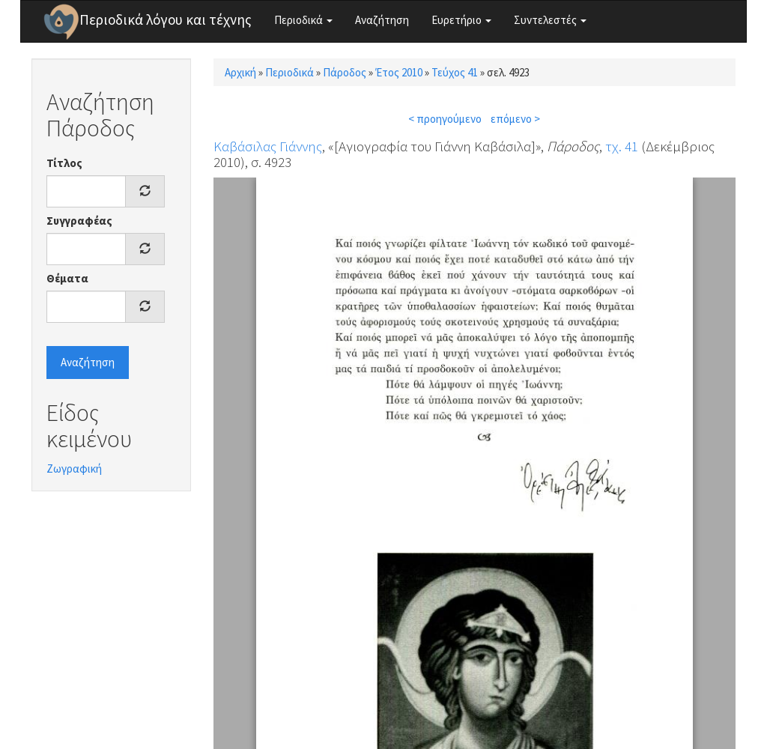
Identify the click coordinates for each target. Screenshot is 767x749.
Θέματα (67, 278)
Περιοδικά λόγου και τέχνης (165, 19)
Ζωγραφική (74, 468)
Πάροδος (344, 72)
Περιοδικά (303, 20)
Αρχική (240, 72)
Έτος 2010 (398, 72)
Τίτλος (64, 163)
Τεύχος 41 (454, 72)
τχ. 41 (621, 146)
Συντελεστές (550, 20)
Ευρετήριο (461, 20)
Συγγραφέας (79, 220)
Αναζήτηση (382, 20)
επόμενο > (515, 119)
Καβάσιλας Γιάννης (267, 146)
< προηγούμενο (445, 119)
